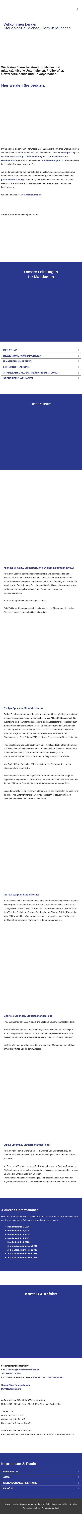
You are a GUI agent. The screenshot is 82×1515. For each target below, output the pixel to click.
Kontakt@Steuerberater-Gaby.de (23, 1371)
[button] (41, 351)
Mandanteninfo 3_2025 (18, 1235)
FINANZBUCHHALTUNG (17, 362)
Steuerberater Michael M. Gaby (36, 1505)
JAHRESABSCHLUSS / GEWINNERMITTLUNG (30, 373)
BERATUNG (10, 351)
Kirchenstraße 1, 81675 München (47, 1378)
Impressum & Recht (61, 1505)
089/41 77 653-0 (13, 1374)
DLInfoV (8, 1489)
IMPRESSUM (10, 1472)
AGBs (6, 1478)
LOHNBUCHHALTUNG (16, 368)
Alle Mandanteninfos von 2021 (22, 1258)
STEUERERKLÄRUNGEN (18, 379)
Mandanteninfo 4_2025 (18, 1239)
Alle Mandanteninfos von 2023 (22, 1251)
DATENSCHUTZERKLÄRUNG (20, 1483)
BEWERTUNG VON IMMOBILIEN (22, 356)
